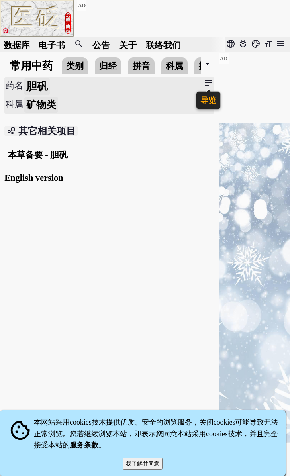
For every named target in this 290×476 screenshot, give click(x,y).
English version (33, 178)
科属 (174, 66)
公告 (101, 45)
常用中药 (31, 66)
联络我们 (163, 45)
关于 (128, 45)
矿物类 (41, 104)
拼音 (141, 66)
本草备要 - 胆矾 (38, 155)
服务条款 (84, 445)
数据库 (17, 45)
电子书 (52, 45)
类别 (75, 66)
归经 (108, 66)
